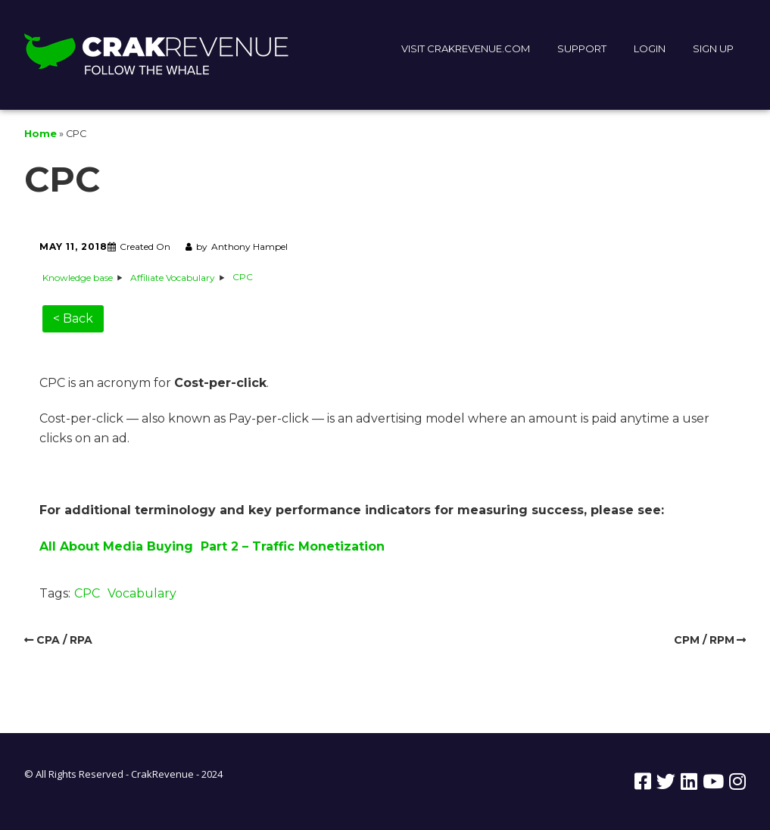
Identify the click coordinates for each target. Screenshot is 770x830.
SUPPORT (581, 48)
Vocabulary (142, 593)
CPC (87, 593)
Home (40, 133)
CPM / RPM (704, 640)
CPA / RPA (64, 640)
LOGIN (650, 48)
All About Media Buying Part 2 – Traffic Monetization (212, 546)
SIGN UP (713, 48)
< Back (73, 318)
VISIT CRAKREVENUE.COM (465, 48)
